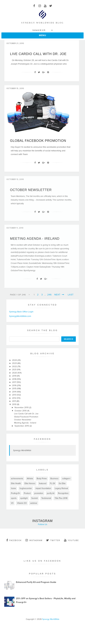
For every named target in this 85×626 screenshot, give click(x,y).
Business (54, 478)
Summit (34, 498)
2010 (14, 404)
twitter (53, 540)
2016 (14, 385)
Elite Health (16, 483)
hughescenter (26, 488)
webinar (33, 503)
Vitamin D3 (22, 503)
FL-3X (52, 483)
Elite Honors (30, 483)
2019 (14, 376)
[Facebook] (35, 72)
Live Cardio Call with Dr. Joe (38, 54)
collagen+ (66, 478)
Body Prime (42, 478)
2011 (14, 401)
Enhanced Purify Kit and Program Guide (36, 582)
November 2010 (22, 407)
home (13, 488)
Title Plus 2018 (61, 498)
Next (59, 294)
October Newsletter (31, 191)
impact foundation (43, 488)
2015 (14, 388)
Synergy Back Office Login (21, 311)
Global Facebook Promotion (38, 140)
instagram (33, 540)
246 (49, 294)
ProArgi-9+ (15, 493)
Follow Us (42, 524)
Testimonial (46, 498)
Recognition (63, 493)
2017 (14, 382)
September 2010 (22, 426)
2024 (14, 360)
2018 (14, 379)
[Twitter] (39, 72)
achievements (17, 478)
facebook (14, 540)
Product (27, 493)
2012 (14, 398)
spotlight (24, 498)
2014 (14, 392)
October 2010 (21, 411)
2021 (14, 369)
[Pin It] (48, 72)
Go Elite (62, 483)
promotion (38, 493)
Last (71, 294)
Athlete (30, 478)
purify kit (50, 493)
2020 (15, 373)
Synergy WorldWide (22, 450)
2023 (14, 363)
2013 (14, 395)
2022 (14, 366)
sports (14, 498)
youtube (71, 540)
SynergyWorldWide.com (20, 316)
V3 (12, 503)
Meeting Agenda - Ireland (34, 240)
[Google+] (43, 72)
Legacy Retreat (61, 488)
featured (42, 483)
